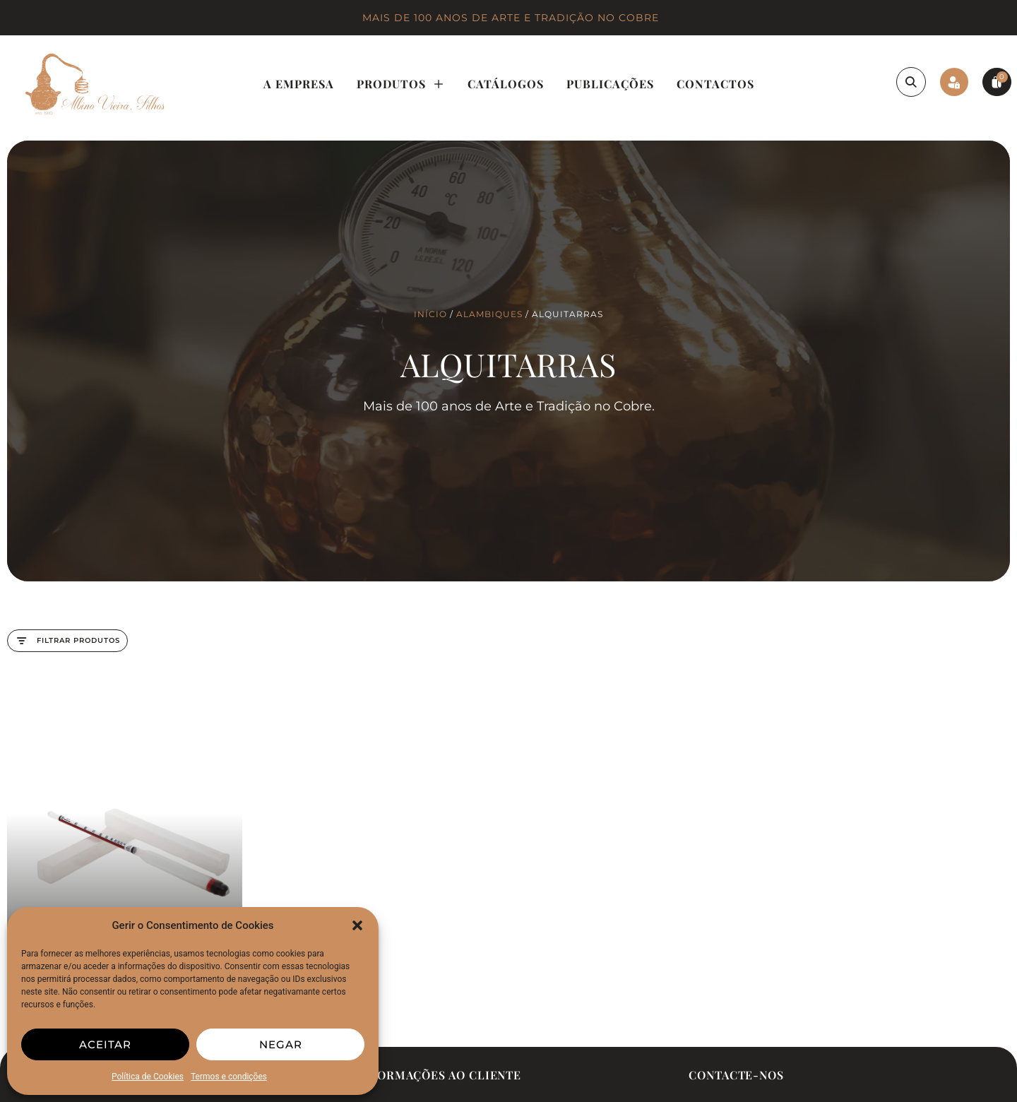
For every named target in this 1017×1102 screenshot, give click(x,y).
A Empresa (298, 83)
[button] (357, 925)
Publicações (610, 83)
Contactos (715, 83)
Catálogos (506, 83)
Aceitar (105, 1044)
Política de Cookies (148, 1077)
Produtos (401, 84)
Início (430, 314)
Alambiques (489, 314)
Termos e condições (229, 1077)
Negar (280, 1044)
